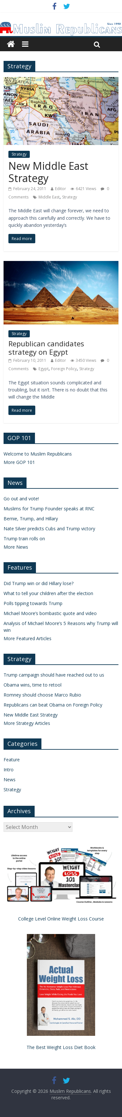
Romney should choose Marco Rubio (42, 695)
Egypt (44, 368)
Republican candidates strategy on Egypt (46, 348)
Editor (60, 188)
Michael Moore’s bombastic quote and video (50, 613)
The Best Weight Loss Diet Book (61, 1047)
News (10, 779)
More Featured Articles (27, 638)
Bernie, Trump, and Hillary (31, 518)
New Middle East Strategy (48, 172)
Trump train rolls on (24, 538)
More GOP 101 (19, 462)
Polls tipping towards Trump (33, 603)
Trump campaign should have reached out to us (54, 675)
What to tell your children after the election (48, 593)
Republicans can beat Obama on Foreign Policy (53, 705)
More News (16, 547)
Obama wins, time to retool (32, 685)
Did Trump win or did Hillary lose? (38, 583)
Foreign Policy (64, 368)
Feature (12, 759)
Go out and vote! (21, 499)
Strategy (19, 154)
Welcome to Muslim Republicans (38, 454)
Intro (9, 769)
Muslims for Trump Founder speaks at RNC (49, 509)
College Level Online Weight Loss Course (61, 919)
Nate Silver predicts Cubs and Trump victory (49, 528)
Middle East (49, 197)
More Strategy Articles (27, 723)
